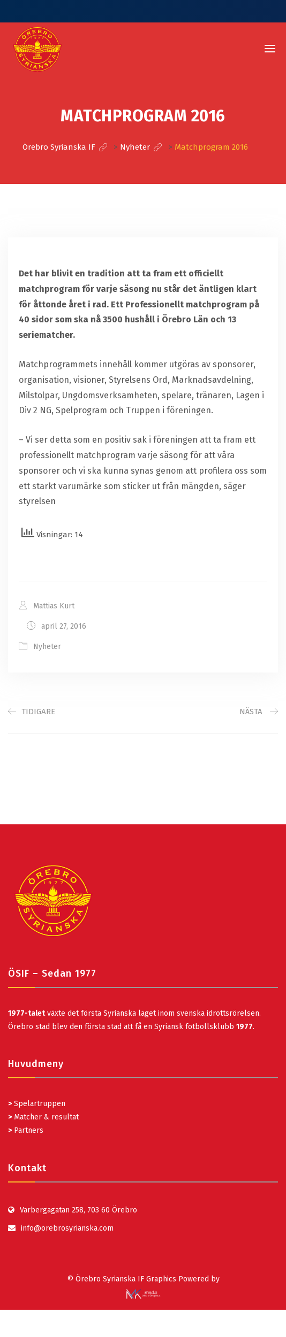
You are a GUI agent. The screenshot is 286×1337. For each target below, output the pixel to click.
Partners (25, 1130)
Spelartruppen (38, 1103)
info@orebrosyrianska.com (67, 1228)
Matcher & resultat (43, 1117)
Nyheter (47, 646)
